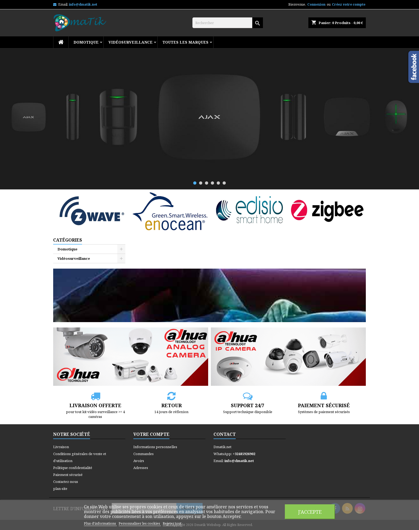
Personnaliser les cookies (140, 523)
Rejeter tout (172, 523)
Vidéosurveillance (130, 42)
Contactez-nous (65, 481)
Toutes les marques (185, 42)
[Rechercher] (227, 22)
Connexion (316, 4)
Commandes (143, 453)
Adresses (140, 467)
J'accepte (310, 511)
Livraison (61, 446)
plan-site (60, 488)
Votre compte (151, 434)
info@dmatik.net (83, 4)
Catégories (67, 240)
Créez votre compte (348, 4)
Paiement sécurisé (68, 474)
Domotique (86, 42)
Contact (225, 434)
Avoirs (138, 460)
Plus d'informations (100, 523)
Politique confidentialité (72, 467)
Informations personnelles (155, 446)
